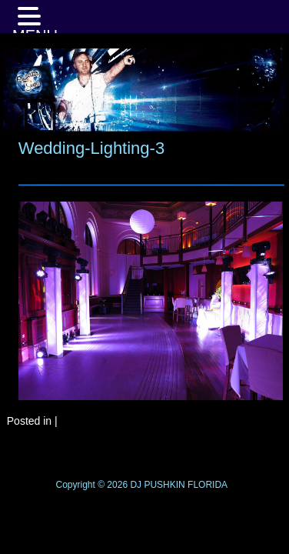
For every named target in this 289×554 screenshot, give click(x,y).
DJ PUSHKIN (156, 484)
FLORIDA (208, 484)
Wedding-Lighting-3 (91, 148)
